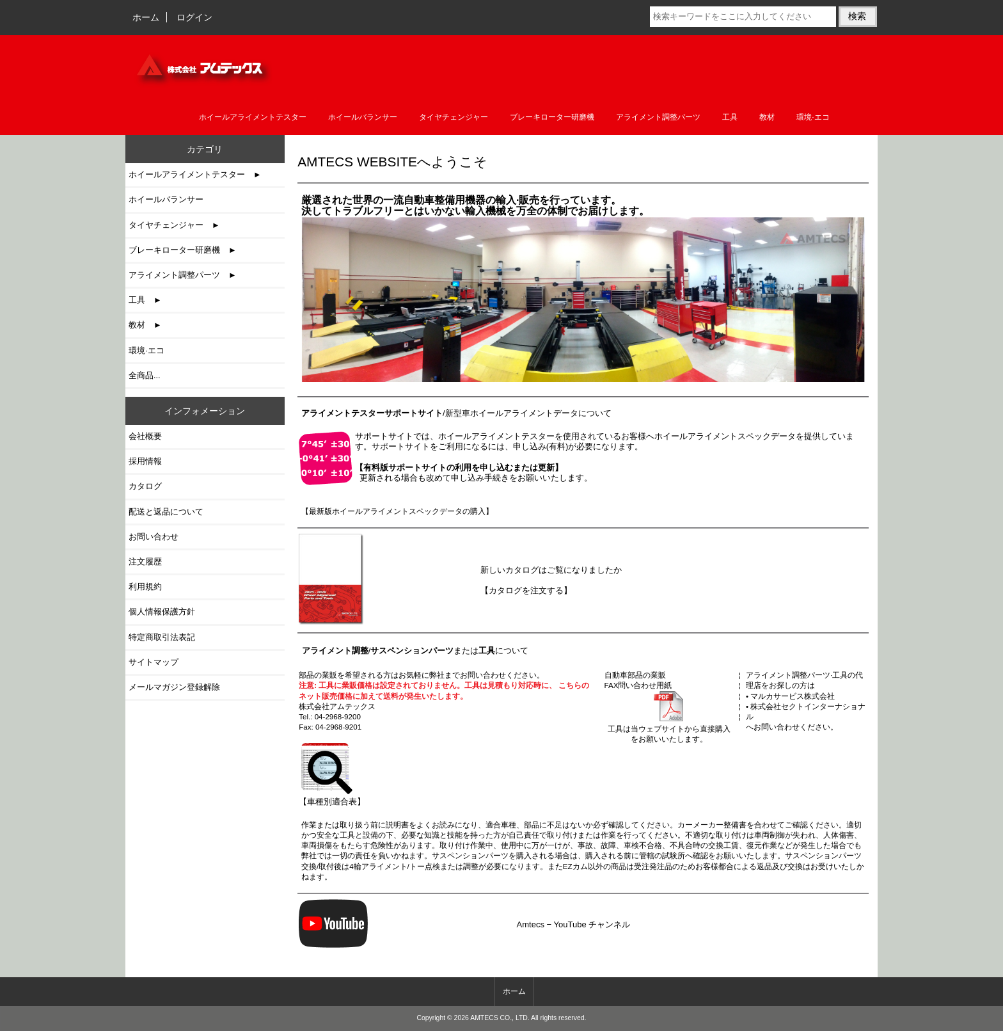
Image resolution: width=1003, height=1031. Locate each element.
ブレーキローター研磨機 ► (183, 250)
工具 (730, 117)
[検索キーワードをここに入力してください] (742, 16)
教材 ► (145, 325)
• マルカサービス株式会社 (790, 696)
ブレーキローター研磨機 (552, 117)
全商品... (145, 375)
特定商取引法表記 (162, 637)
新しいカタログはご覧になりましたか (551, 570)
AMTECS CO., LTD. (500, 1017)
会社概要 (145, 436)
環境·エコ (812, 117)
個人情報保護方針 (162, 611)
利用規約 (145, 586)
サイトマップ (153, 662)
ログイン (194, 17)
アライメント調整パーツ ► (183, 275)
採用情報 (145, 461)
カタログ (145, 486)
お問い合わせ (153, 536)
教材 (767, 117)
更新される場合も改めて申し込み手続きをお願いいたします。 (473, 473)
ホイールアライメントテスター (252, 117)
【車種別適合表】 (332, 796)
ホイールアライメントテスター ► (195, 174)
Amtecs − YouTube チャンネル (574, 924)
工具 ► (145, 300)
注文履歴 (145, 561)
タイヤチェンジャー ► (174, 225)
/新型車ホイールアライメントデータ (439, 413)
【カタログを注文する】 (526, 590)
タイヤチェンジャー (453, 117)
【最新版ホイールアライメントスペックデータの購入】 (397, 511)
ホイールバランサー (362, 117)
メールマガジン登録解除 (174, 687)
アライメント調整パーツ (658, 117)
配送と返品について (166, 511)
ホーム (145, 17)
